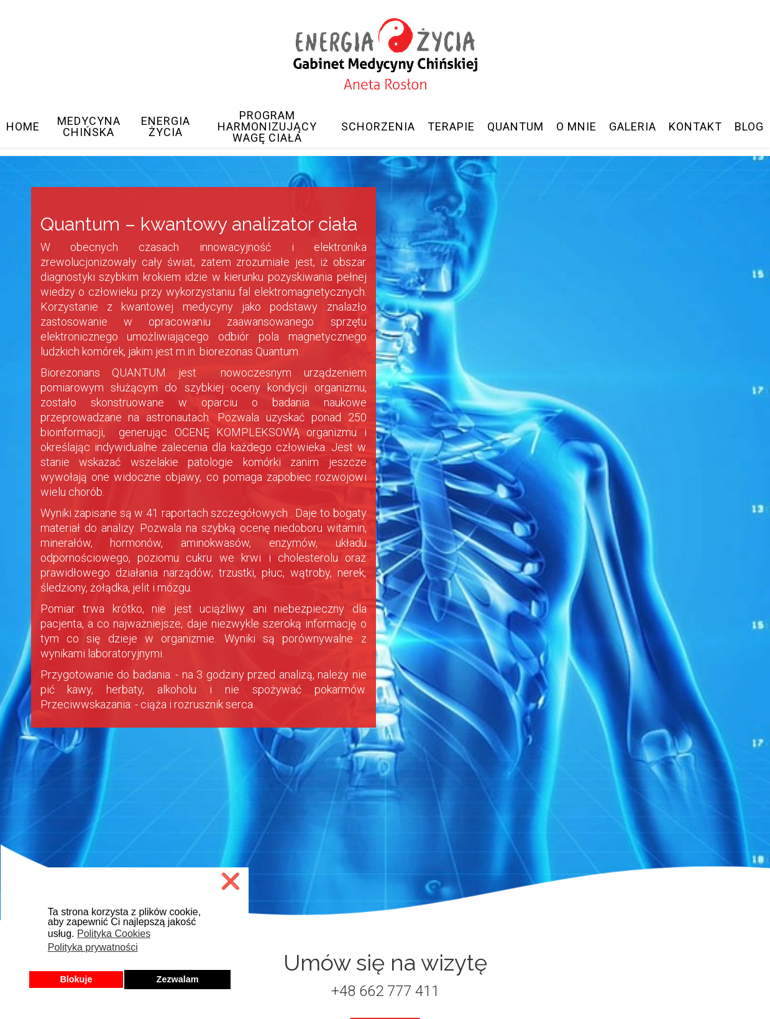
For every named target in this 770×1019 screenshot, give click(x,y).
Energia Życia (165, 127)
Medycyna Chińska (89, 127)
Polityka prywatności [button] (93, 947)
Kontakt (695, 126)
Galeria (632, 126)
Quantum (515, 126)
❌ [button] (231, 881)
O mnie (576, 126)
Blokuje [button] (76, 979)
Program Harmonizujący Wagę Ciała (267, 127)
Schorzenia (378, 126)
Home (23, 126)
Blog (749, 126)
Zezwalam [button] (178, 979)
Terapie (451, 126)
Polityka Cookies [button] (113, 933)
